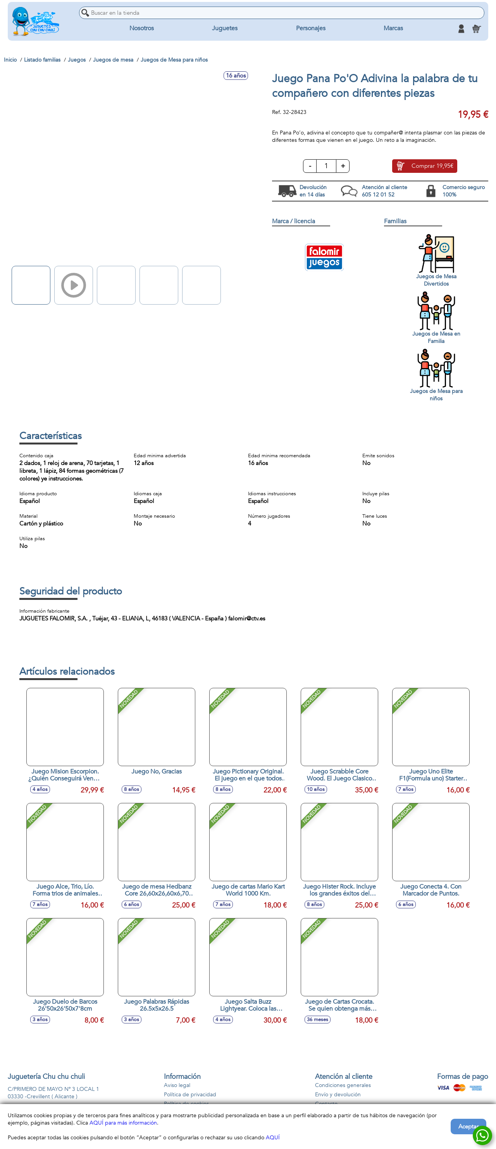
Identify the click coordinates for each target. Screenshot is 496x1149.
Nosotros (141, 28)
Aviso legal (177, 1085)
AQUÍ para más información (123, 1123)
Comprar (432, 166)
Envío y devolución (338, 1094)
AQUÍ (273, 1137)
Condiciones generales (343, 1085)
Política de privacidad (190, 1094)
